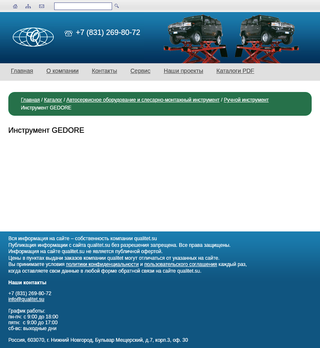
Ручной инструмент (246, 100)
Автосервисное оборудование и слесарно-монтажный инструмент (143, 100)
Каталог (53, 100)
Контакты (104, 70)
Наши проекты (183, 70)
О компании (62, 70)
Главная (22, 70)
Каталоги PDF (236, 70)
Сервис (140, 70)
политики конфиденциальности (102, 264)
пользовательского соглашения (180, 264)
